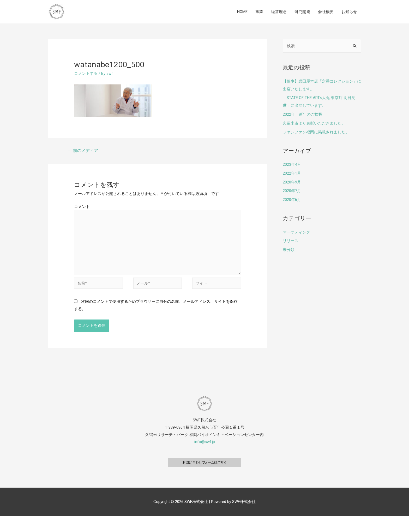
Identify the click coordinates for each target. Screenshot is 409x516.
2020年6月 (292, 199)
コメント (82, 206)
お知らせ (349, 11)
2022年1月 (292, 173)
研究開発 (302, 11)
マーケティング (296, 232)
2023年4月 (292, 164)
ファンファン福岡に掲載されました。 (316, 132)
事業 (259, 11)
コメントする (86, 73)
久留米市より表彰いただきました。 (314, 123)
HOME (242, 11)
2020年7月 (292, 190)
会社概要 (326, 11)
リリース (290, 240)
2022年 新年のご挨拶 (302, 114)
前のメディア (83, 150)
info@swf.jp (204, 441)
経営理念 (279, 11)
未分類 (288, 249)
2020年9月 (292, 182)
